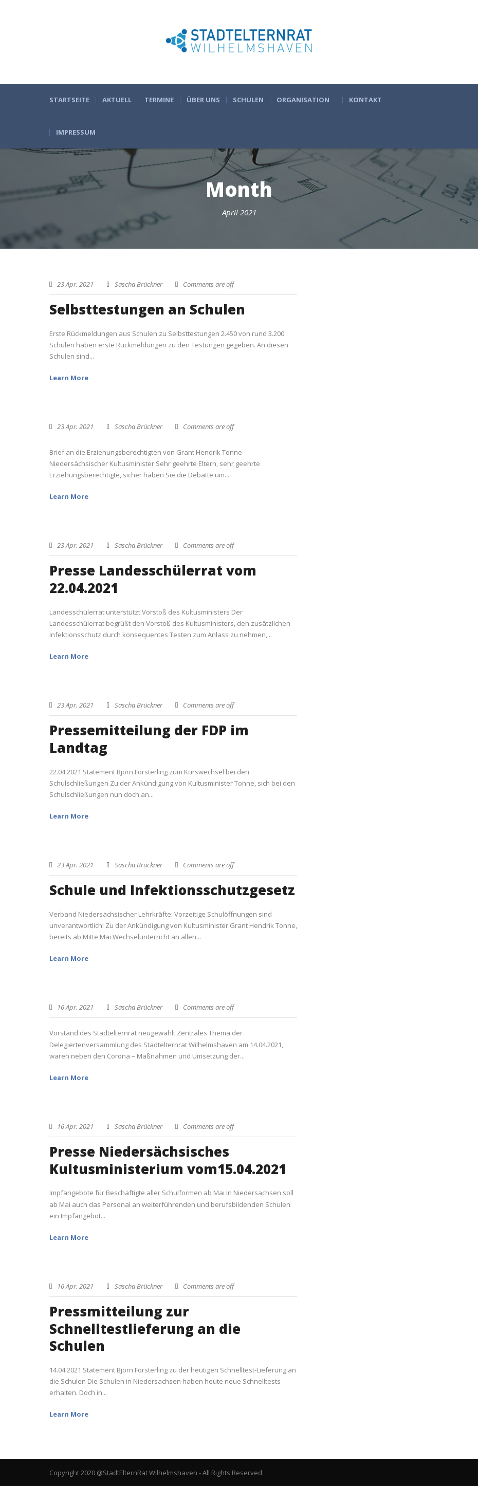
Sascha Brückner (138, 284)
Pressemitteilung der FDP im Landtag (149, 739)
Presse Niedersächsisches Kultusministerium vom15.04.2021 (167, 1160)
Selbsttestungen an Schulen (147, 309)
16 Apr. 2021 (75, 1007)
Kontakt (365, 100)
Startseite (69, 100)
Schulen (248, 100)
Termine (159, 100)
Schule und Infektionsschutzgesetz (172, 890)
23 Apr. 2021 (75, 284)
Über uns (203, 100)
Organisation (303, 100)
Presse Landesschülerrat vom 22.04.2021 (152, 579)
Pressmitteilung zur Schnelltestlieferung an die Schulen (145, 1328)
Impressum (76, 132)
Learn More (68, 377)
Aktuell (117, 100)
